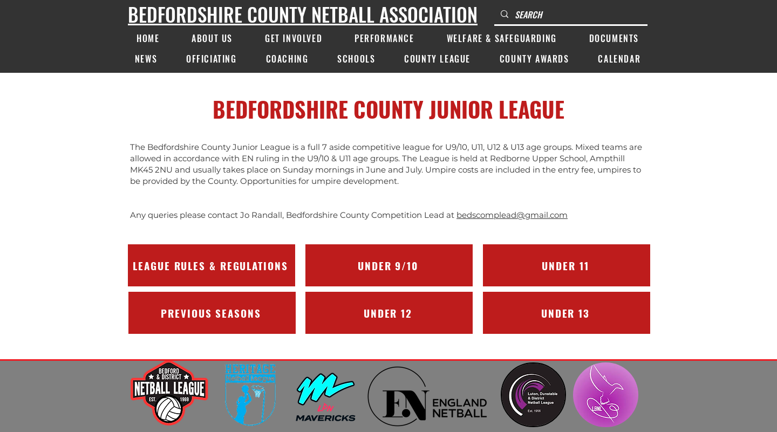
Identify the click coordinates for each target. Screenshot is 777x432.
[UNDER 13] (566, 313)
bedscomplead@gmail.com (512, 215)
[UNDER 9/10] (389, 265)
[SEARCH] (570, 14)
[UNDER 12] (389, 313)
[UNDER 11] (566, 265)
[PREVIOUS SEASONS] (212, 313)
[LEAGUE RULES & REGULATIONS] (211, 265)
